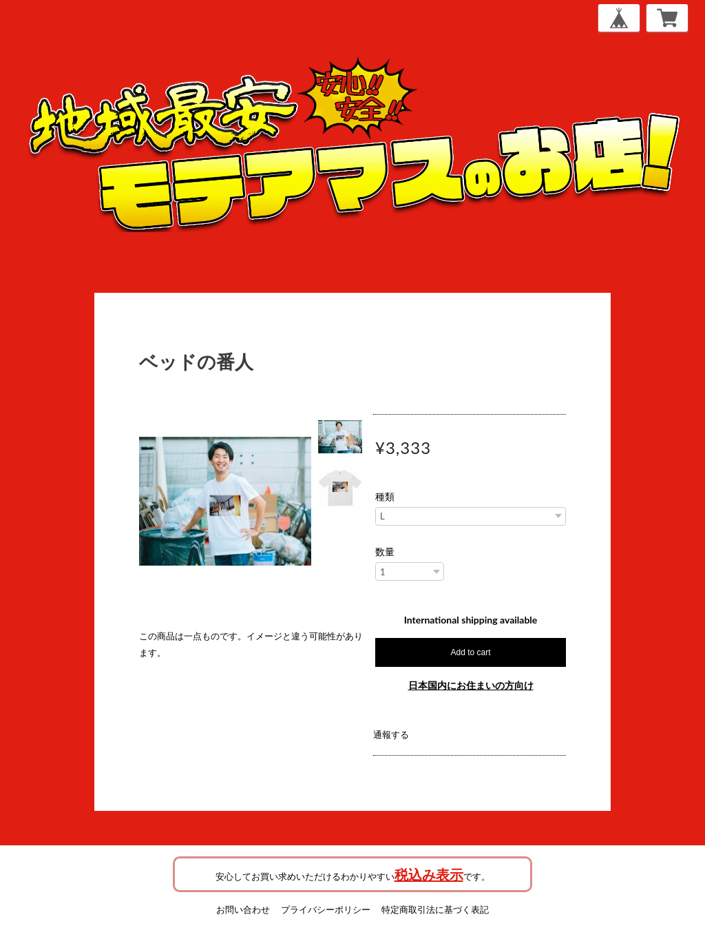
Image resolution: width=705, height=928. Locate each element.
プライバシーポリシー (325, 909)
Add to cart (470, 652)
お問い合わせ (243, 909)
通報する (391, 734)
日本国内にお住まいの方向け (471, 685)
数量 (384, 552)
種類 (384, 497)
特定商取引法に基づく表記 (435, 909)
